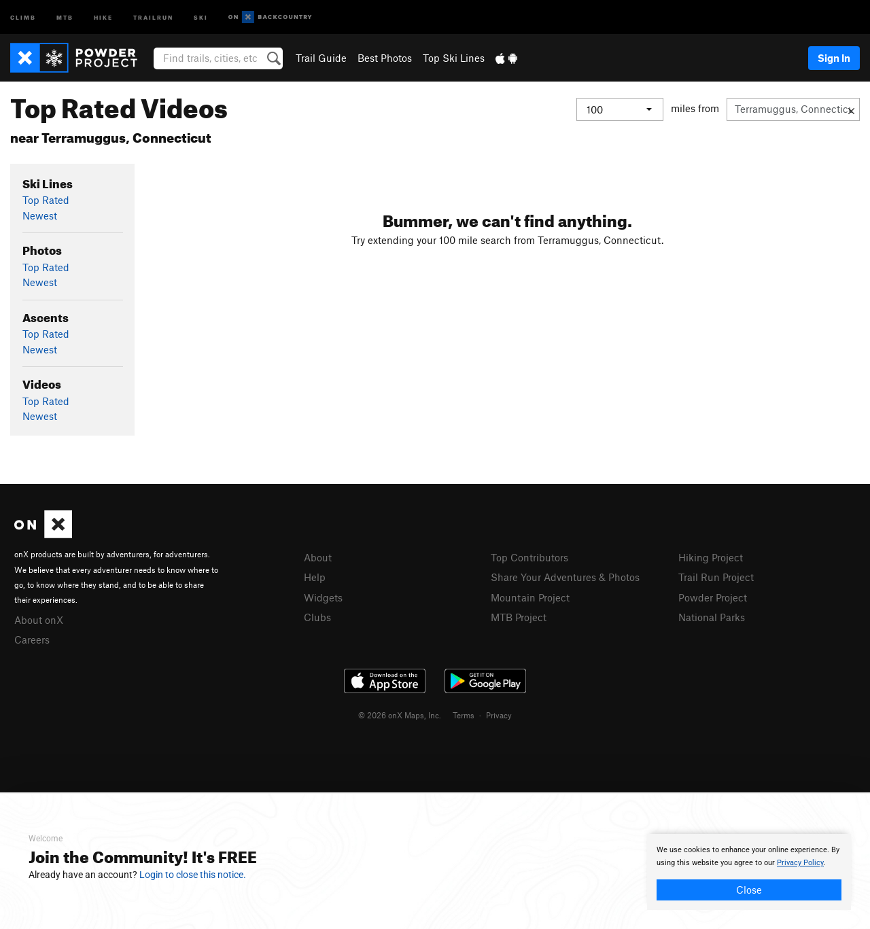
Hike (103, 16)
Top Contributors (529, 557)
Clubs (317, 617)
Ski (201, 16)
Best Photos (385, 58)
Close (749, 889)
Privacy (499, 715)
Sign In (834, 58)
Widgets (323, 597)
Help (315, 577)
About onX (38, 620)
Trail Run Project (716, 577)
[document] (749, 871)
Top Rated (45, 200)
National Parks (711, 617)
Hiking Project (710, 557)
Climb (23, 16)
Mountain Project (530, 597)
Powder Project (712, 597)
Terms (463, 715)
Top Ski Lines (454, 58)
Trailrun (153, 16)
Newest (39, 215)
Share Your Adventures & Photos (565, 577)
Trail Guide (321, 58)
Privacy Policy (800, 862)
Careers (32, 639)
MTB (64, 16)
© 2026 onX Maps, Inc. (399, 715)
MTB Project (518, 617)
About (318, 557)
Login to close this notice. (192, 874)
